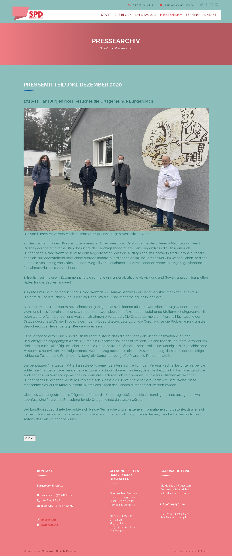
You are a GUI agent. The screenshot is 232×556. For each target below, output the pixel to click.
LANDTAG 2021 (145, 14)
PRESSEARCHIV (171, 14)
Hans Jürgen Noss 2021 (40, 551)
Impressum (48, 519)
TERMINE (192, 14)
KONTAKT (209, 14)
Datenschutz (49, 524)
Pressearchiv (123, 48)
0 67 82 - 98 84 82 (141, 5)
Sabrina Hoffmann (198, 551)
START (106, 14)
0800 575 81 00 (174, 504)
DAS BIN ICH (123, 14)
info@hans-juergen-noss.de (177, 5)
